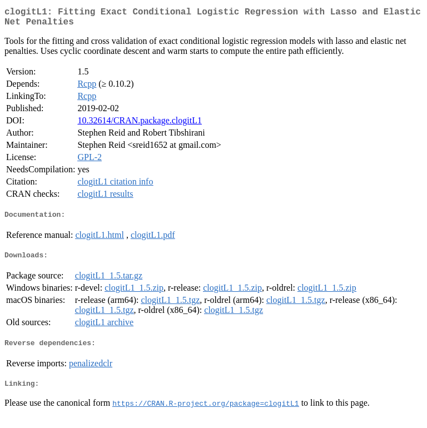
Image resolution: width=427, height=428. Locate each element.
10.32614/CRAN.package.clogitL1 (139, 125)
